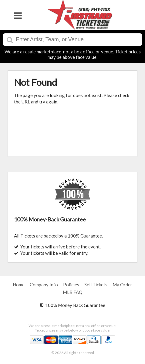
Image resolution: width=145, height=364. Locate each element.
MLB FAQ (73, 292)
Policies (71, 284)
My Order (122, 284)
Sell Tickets (95, 284)
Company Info (44, 284)
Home (19, 284)
